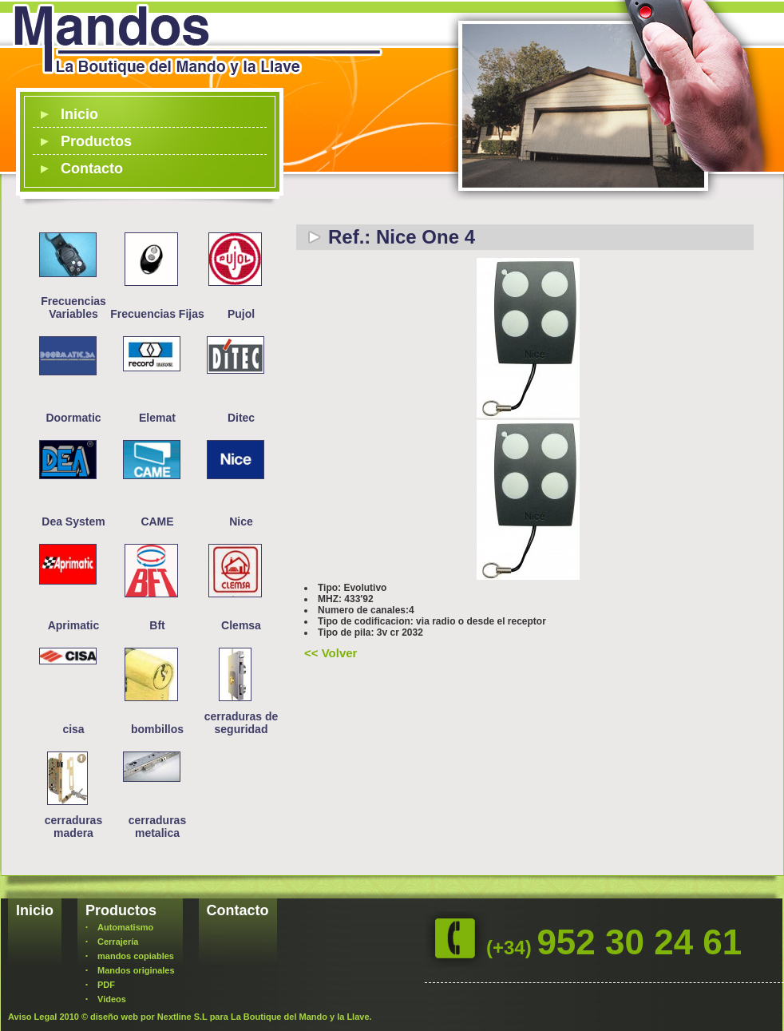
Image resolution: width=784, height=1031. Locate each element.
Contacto (92, 168)
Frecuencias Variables (73, 307)
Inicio (79, 114)
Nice (241, 521)
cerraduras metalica (157, 826)
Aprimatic (74, 625)
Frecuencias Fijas (157, 313)
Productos (96, 141)
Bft (156, 625)
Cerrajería (117, 941)
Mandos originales (136, 970)
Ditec (241, 417)
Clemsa (241, 625)
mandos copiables (135, 956)
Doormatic (73, 417)
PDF (106, 984)
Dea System (73, 521)
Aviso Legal (32, 1016)
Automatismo (125, 927)
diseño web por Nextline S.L (149, 1016)
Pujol (241, 313)
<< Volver (330, 653)
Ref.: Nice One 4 (401, 237)
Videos (111, 999)
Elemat (157, 417)
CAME (157, 521)
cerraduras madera (73, 826)
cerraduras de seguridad (241, 723)
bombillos (157, 729)
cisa (73, 729)
